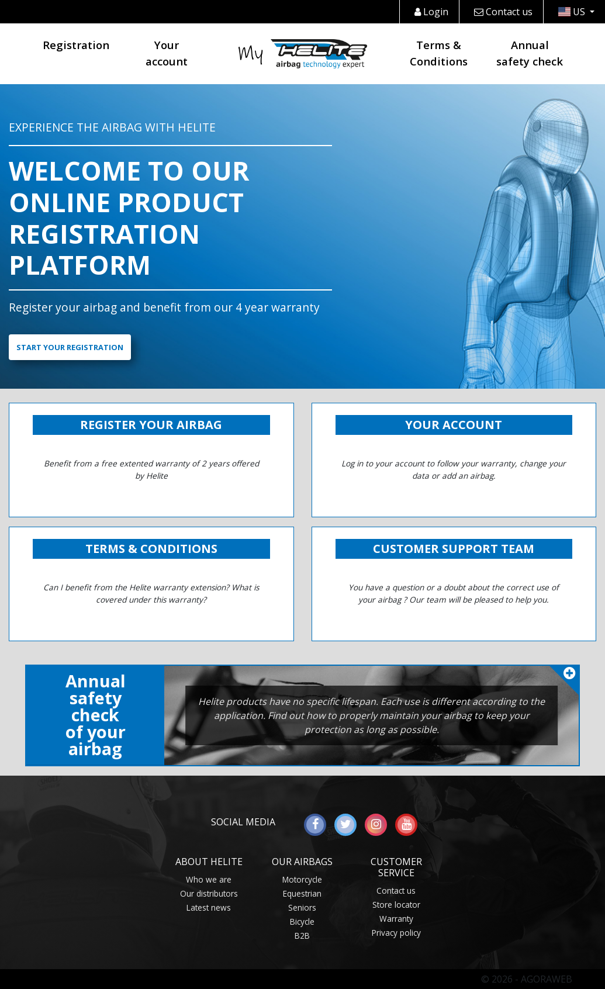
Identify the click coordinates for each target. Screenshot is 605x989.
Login (431, 11)
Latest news (208, 907)
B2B (302, 935)
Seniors (302, 907)
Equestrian (302, 893)
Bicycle (302, 921)
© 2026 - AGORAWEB (526, 979)
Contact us (503, 11)
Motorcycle (302, 879)
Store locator (396, 904)
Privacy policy (396, 932)
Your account (167, 52)
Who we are (208, 879)
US (572, 11)
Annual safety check (529, 52)
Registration (76, 44)
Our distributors (209, 893)
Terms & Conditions (439, 52)
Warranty (396, 918)
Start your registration (69, 347)
